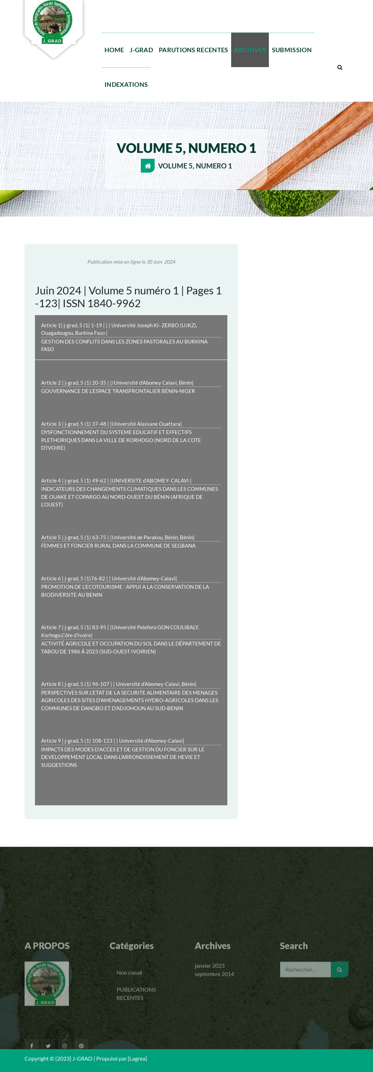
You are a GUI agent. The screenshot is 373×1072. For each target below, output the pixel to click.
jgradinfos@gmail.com (189, 4)
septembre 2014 (214, 1020)
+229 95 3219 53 (130, 4)
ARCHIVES (250, 50)
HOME (114, 50)
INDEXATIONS (126, 84)
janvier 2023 (210, 1012)
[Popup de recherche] (339, 67)
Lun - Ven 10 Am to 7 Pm (256, 4)
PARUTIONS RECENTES (193, 50)
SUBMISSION (292, 50)
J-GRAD (141, 50)
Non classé (129, 1019)
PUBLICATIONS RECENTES (136, 1040)
